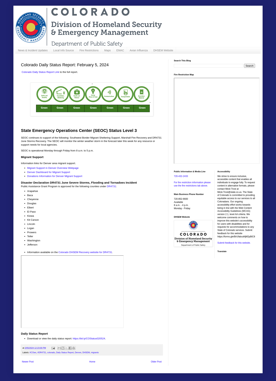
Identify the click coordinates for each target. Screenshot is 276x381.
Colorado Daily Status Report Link (40, 72)
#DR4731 (41, 352)
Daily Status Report (65, 352)
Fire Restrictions (89, 50)
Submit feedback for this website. (234, 243)
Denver (78, 352)
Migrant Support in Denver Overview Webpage (53, 168)
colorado (51, 352)
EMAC (120, 50)
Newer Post (28, 361)
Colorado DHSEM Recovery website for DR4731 (85, 252)
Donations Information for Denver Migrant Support (54, 176)
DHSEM (86, 352)
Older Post (156, 361)
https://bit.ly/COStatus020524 (89, 338)
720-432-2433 (181, 176)
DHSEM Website (163, 50)
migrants (95, 352)
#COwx (33, 352)
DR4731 (111, 186)
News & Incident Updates (33, 50)
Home (92, 361)
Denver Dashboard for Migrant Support (48, 172)
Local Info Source (63, 50)
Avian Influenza (139, 50)
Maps (107, 50)
